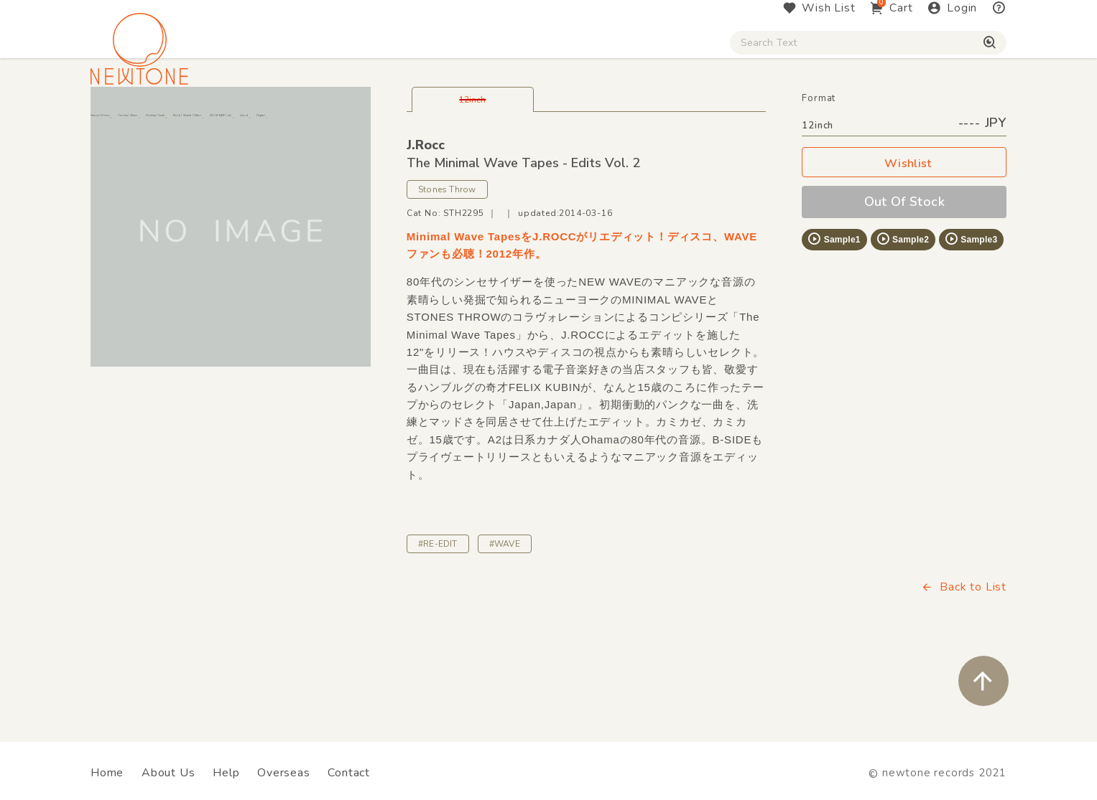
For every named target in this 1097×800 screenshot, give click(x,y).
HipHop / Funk (372, 122)
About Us (168, 773)
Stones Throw (447, 267)
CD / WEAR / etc (654, 122)
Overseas (283, 773)
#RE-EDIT (438, 622)
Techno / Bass (255, 122)
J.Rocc (426, 223)
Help (226, 773)
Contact (349, 773)
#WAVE (504, 622)
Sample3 (970, 317)
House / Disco (138, 122)
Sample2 (902, 317)
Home (107, 773)
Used (756, 122)
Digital (829, 122)
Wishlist (904, 242)
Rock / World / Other (510, 122)
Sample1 (833, 317)
